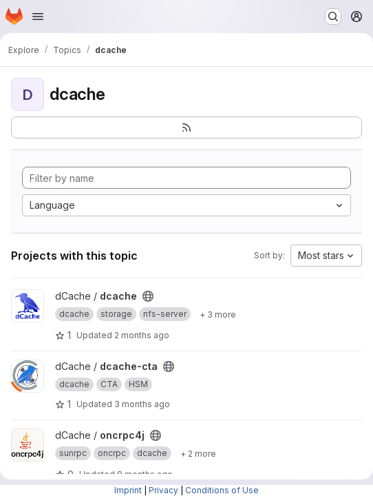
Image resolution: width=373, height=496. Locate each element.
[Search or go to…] (333, 16)
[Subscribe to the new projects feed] (186, 127)
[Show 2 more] (198, 453)
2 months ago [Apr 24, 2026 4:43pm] (141, 335)
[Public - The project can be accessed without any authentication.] (147, 296)
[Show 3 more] (217, 314)
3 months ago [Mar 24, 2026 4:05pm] (142, 404)
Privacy (163, 490)
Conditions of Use (222, 490)
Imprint (128, 490)
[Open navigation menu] (38, 17)
